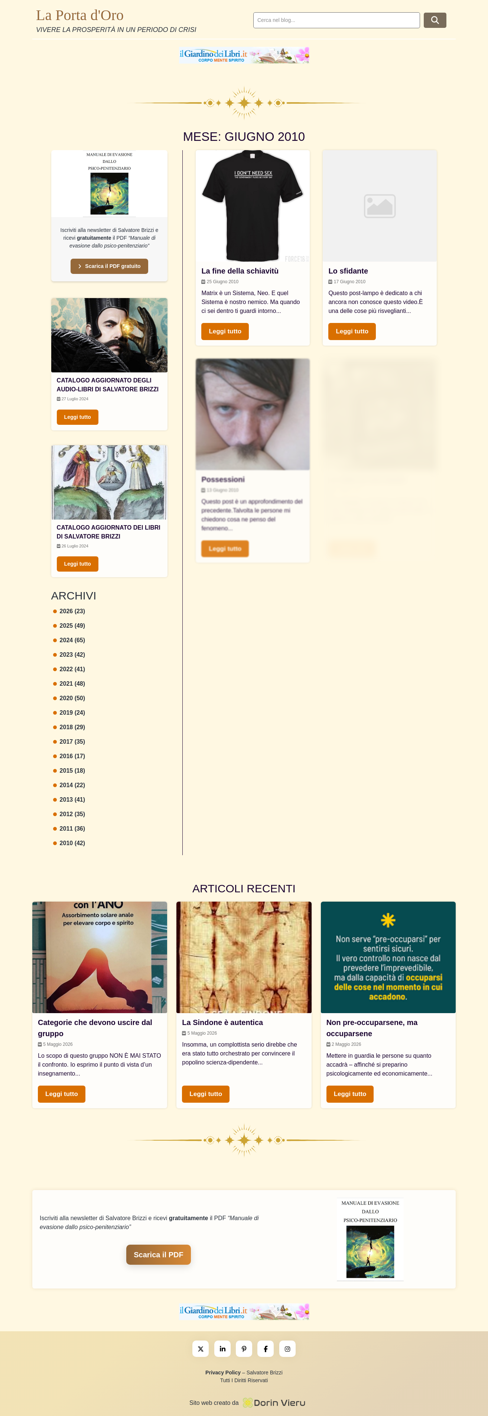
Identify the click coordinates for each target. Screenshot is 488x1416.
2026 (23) (69, 611)
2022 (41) (69, 669)
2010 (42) (69, 843)
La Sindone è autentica (222, 1022)
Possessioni (223, 479)
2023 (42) (69, 655)
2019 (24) (69, 712)
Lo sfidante (348, 271)
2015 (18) (69, 770)
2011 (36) (69, 828)
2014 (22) (69, 785)
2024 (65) (69, 640)
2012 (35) (69, 814)
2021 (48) (69, 683)
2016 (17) (69, 756)
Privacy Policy (223, 1372)
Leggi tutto (77, 417)
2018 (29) (69, 727)
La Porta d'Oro (80, 15)
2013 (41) (69, 799)
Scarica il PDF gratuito (109, 266)
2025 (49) (69, 626)
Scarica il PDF (158, 1255)
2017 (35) (69, 741)
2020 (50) (69, 698)
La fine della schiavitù (240, 271)
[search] (336, 20)
